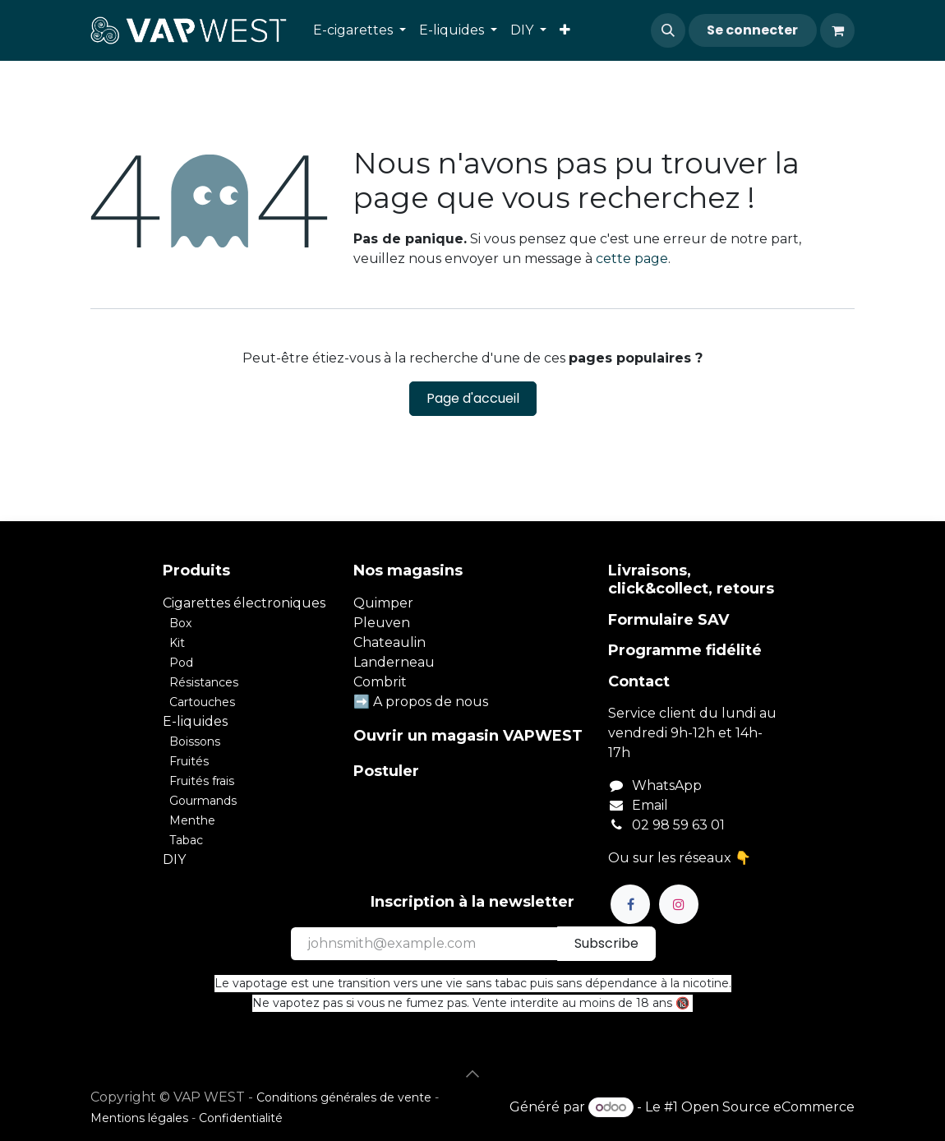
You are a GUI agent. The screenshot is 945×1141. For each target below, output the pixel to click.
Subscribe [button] (606, 943)
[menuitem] (360, 30)
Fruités (189, 761)
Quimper (383, 603)
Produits (196, 570)
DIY (174, 859)
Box (180, 623)
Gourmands (203, 800)
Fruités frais (201, 781)
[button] (668, 30)
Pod (181, 662)
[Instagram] (678, 904)
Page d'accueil (472, 398)
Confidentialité (241, 1118)
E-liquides (195, 721)
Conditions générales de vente (343, 1097)
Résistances (203, 682)
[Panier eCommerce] (837, 30)
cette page (632, 258)
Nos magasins (408, 570)
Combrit (380, 682)
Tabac (186, 840)
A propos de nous (430, 701)
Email (650, 805)
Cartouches (202, 702)
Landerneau (394, 662)
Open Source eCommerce (768, 1107)
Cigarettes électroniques (244, 603)
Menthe (192, 820)
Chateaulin (389, 642)
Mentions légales (139, 1118)
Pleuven (381, 623)
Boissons (194, 741)
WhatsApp (667, 785)
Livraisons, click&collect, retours (691, 579)
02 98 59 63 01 (678, 825)
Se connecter (752, 30)
